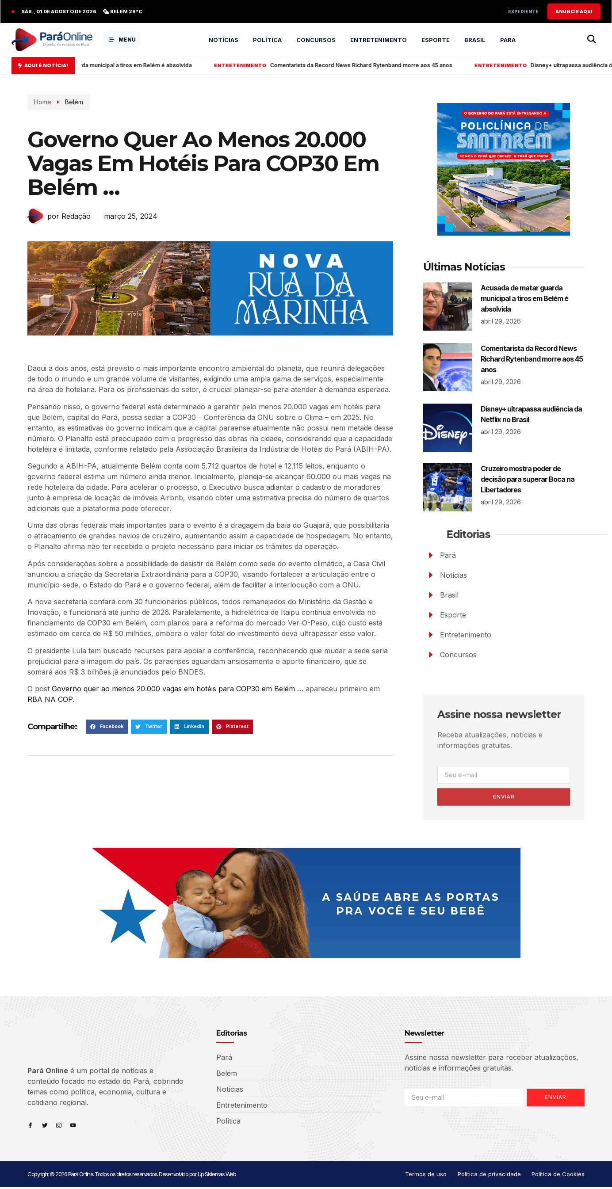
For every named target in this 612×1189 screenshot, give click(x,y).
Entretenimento (378, 39)
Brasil (475, 39)
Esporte (435, 39)
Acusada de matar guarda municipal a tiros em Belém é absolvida (119, 65)
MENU (122, 39)
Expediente (523, 11)
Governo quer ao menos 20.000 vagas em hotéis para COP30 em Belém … (177, 688)
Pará (508, 39)
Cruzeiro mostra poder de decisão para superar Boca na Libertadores (527, 479)
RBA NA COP (50, 699)
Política (267, 39)
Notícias (223, 39)
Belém (71, 102)
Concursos (316, 39)
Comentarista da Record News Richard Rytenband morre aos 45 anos (355, 65)
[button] (107, 727)
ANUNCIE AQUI (574, 11)
